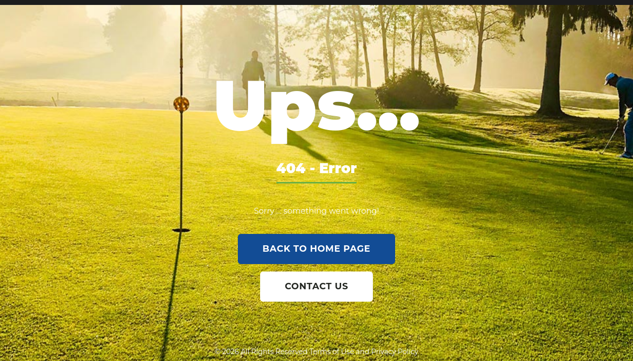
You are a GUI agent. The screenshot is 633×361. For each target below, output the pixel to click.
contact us (316, 286)
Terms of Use (332, 351)
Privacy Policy (394, 351)
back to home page (316, 248)
